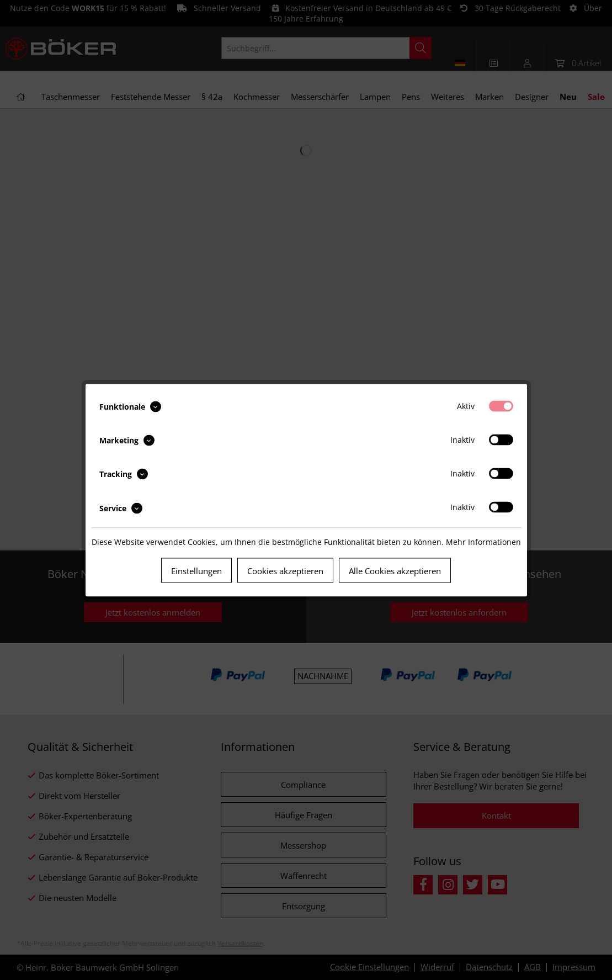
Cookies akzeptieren (285, 570)
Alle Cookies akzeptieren (395, 570)
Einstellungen (196, 570)
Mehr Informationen (483, 541)
